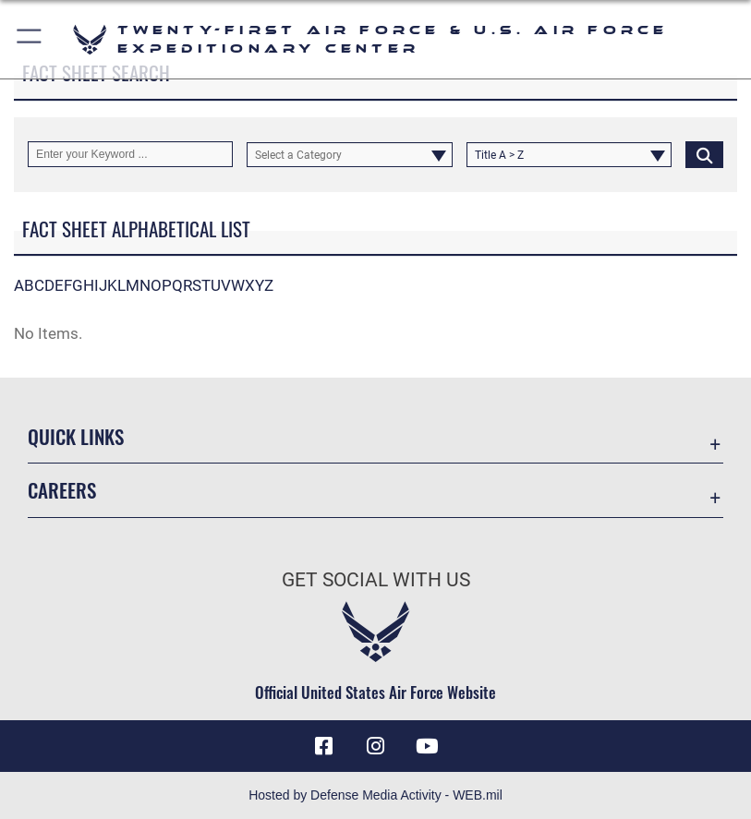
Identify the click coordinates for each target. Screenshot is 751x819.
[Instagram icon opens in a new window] (376, 746)
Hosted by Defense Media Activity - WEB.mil (375, 795)
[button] (30, 39)
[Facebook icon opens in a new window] (323, 746)
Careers (62, 490)
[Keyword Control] (130, 154)
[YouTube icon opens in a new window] (428, 746)
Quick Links (76, 436)
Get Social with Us (376, 580)
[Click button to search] (704, 154)
